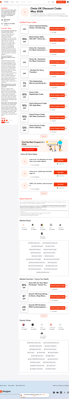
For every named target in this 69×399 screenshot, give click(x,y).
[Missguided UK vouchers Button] (35, 349)
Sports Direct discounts (36, 249)
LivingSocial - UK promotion (37, 368)
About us (55, 385)
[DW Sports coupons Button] (35, 362)
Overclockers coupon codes (51, 269)
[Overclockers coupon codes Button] (51, 269)
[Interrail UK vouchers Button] (51, 369)
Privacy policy (13, 394)
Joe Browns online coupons (35, 269)
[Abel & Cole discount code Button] (43, 272)
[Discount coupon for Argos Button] (50, 249)
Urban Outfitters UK (44, 336)
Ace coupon (31, 352)
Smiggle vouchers (50, 355)
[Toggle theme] (68, 2)
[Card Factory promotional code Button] (36, 266)
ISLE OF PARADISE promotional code (37, 359)
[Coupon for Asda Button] (50, 246)
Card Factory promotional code (36, 265)
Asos (50, 227)
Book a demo (3, 385)
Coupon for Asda (50, 246)
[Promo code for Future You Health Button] (51, 259)
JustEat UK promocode (38, 246)
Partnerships (11, 385)
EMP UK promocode (36, 252)
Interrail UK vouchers (51, 368)
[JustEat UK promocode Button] (37, 246)
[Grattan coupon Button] (41, 352)
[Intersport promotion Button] (53, 359)
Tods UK (23, 227)
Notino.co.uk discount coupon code (37, 262)
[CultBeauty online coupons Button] (36, 346)
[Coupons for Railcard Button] (37, 256)
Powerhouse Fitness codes (50, 362)
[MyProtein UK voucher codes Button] (34, 343)
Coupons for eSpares (54, 352)
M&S (32, 327)
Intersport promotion (53, 359)
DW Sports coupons (36, 362)
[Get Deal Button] (60, 160)
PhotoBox (61, 327)
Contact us (61, 385)
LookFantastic (52, 327)
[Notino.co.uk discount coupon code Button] (37, 262)
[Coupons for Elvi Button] (51, 365)
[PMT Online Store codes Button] (37, 356)
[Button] (53, 2)
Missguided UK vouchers (36, 349)
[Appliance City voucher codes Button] (37, 365)
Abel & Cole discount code (43, 272)
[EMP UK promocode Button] (36, 253)
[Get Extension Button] (29, 149)
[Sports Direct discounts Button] (35, 249)
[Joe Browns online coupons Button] (35, 269)
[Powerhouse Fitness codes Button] (49, 362)
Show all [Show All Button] (44, 136)
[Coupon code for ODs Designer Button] (34, 259)
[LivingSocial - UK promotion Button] (37, 369)
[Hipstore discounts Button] (49, 256)
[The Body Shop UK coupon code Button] (50, 243)
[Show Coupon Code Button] (57, 29)
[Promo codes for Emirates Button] (50, 349)
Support (67, 385)
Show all (44, 315)
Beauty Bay (42, 236)
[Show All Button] (44, 315)
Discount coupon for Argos (50, 249)
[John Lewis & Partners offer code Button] (51, 343)
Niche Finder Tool (20, 385)
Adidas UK (61, 227)
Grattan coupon (42, 352)
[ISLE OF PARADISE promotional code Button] (36, 359)
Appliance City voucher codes (38, 365)
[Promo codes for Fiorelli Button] (49, 253)
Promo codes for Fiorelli (50, 252)
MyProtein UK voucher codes (34, 342)
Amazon (32, 227)
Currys (23, 327)
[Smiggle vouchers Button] (50, 356)
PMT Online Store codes (38, 355)
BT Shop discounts (53, 262)
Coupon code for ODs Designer (34, 259)
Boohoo (41, 327)
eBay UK (42, 227)
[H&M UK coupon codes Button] (34, 243)
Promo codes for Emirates (50, 349)
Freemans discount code (52, 265)
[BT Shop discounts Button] (52, 262)
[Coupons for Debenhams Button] (50, 346)
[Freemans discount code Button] (51, 266)
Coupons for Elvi (51, 365)
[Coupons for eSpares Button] (53, 352)
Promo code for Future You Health (52, 259)
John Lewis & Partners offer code (51, 342)
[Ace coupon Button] (31, 352)
